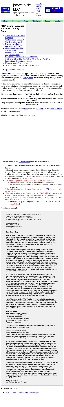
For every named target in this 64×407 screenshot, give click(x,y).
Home (5, 21)
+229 (12, 53)
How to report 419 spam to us (16, 63)
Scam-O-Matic (56, 109)
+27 (20, 53)
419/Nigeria (36, 21)
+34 (10, 55)
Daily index (20, 69)
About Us (16, 21)
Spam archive (10, 69)
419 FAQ (39, 109)
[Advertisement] (44, 38)
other (17, 55)
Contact (58, 21)
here (26, 109)
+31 (23, 53)
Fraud (47, 21)
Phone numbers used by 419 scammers (14, 49)
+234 (16, 53)
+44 (13, 55)
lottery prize (28, 78)
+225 (8, 53)
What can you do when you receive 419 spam (22, 65)
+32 (6, 55)
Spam (26, 21)
